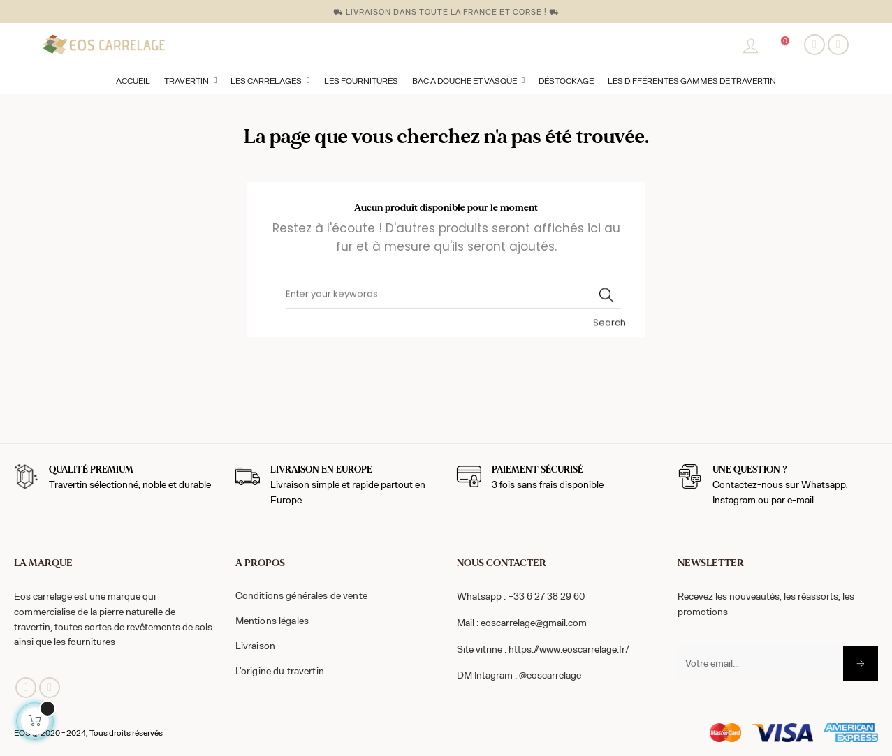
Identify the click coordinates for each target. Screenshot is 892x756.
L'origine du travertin (279, 670)
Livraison (255, 645)
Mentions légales (272, 620)
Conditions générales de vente (301, 595)
